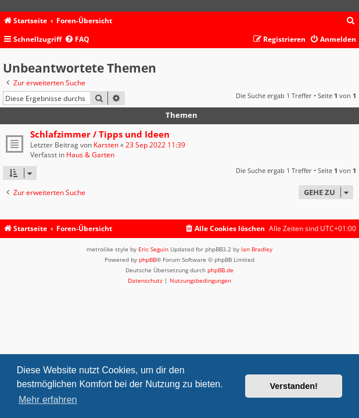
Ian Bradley (256, 249)
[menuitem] (351, 21)
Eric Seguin (153, 249)
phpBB (147, 259)
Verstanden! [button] (294, 386)
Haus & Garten (90, 155)
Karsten (106, 145)
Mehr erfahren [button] (48, 400)
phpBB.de (220, 270)
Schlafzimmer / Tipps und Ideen (100, 134)
